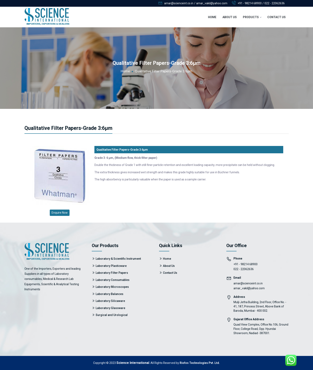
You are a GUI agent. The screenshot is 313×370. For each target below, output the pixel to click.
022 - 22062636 (274, 3)
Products (252, 17)
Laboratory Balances (109, 294)
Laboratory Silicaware (110, 301)
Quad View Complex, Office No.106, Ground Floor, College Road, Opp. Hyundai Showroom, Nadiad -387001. (260, 329)
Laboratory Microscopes (112, 286)
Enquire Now (60, 212)
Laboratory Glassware (110, 308)
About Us (229, 17)
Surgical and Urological (112, 315)
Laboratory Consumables (112, 280)
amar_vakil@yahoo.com (249, 288)
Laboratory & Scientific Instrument (118, 258)
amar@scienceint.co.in (248, 283)
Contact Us (276, 17)
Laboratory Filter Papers (112, 272)
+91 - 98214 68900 (250, 3)
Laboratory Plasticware (111, 265)
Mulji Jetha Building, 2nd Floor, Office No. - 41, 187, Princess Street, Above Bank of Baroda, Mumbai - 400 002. (259, 306)
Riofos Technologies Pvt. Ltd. (200, 362)
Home (212, 17)
